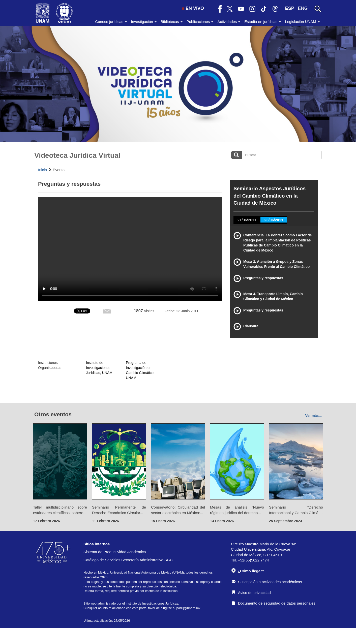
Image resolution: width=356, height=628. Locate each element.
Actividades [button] (228, 21)
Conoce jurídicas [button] (111, 21)
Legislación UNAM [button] (302, 21)
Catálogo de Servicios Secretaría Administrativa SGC (128, 560)
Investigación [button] (144, 21)
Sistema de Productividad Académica (114, 552)
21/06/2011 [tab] (247, 220)
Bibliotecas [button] (172, 21)
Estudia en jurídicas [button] (262, 21)
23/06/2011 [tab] (273, 220)
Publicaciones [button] (200, 21)
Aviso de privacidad (251, 592)
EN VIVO (193, 8)
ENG (303, 8)
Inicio (42, 170)
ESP (289, 8)
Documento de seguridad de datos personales (273, 603)
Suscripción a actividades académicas (267, 582)
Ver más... (313, 416)
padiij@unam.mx (188, 608)
